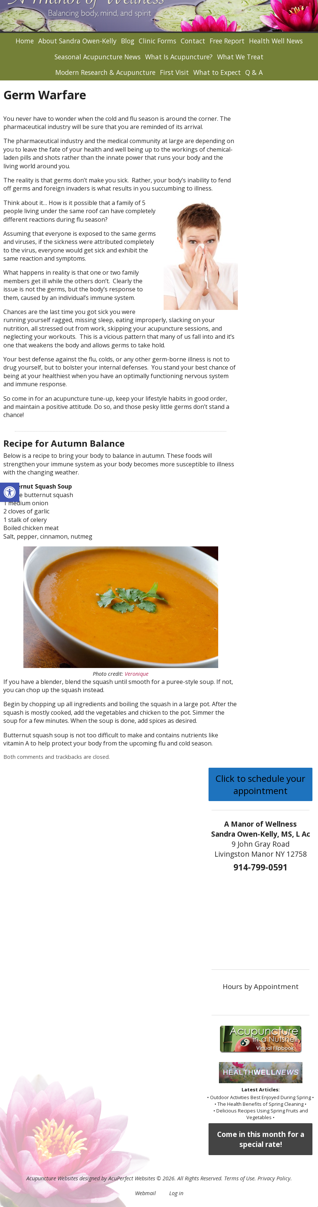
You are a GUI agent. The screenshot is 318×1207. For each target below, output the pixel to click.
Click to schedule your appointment (260, 784)
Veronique (136, 673)
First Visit (174, 72)
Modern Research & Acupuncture (105, 72)
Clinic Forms (157, 40)
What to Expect (217, 72)
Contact (193, 40)
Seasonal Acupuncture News (98, 56)
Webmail (145, 1193)
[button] (9, 492)
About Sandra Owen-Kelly (77, 40)
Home (25, 40)
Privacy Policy (274, 1178)
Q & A (254, 72)
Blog (127, 40)
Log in (176, 1193)
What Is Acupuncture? (179, 56)
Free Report (227, 40)
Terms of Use (239, 1178)
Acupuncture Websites (52, 1178)
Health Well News (276, 40)
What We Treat (240, 56)
